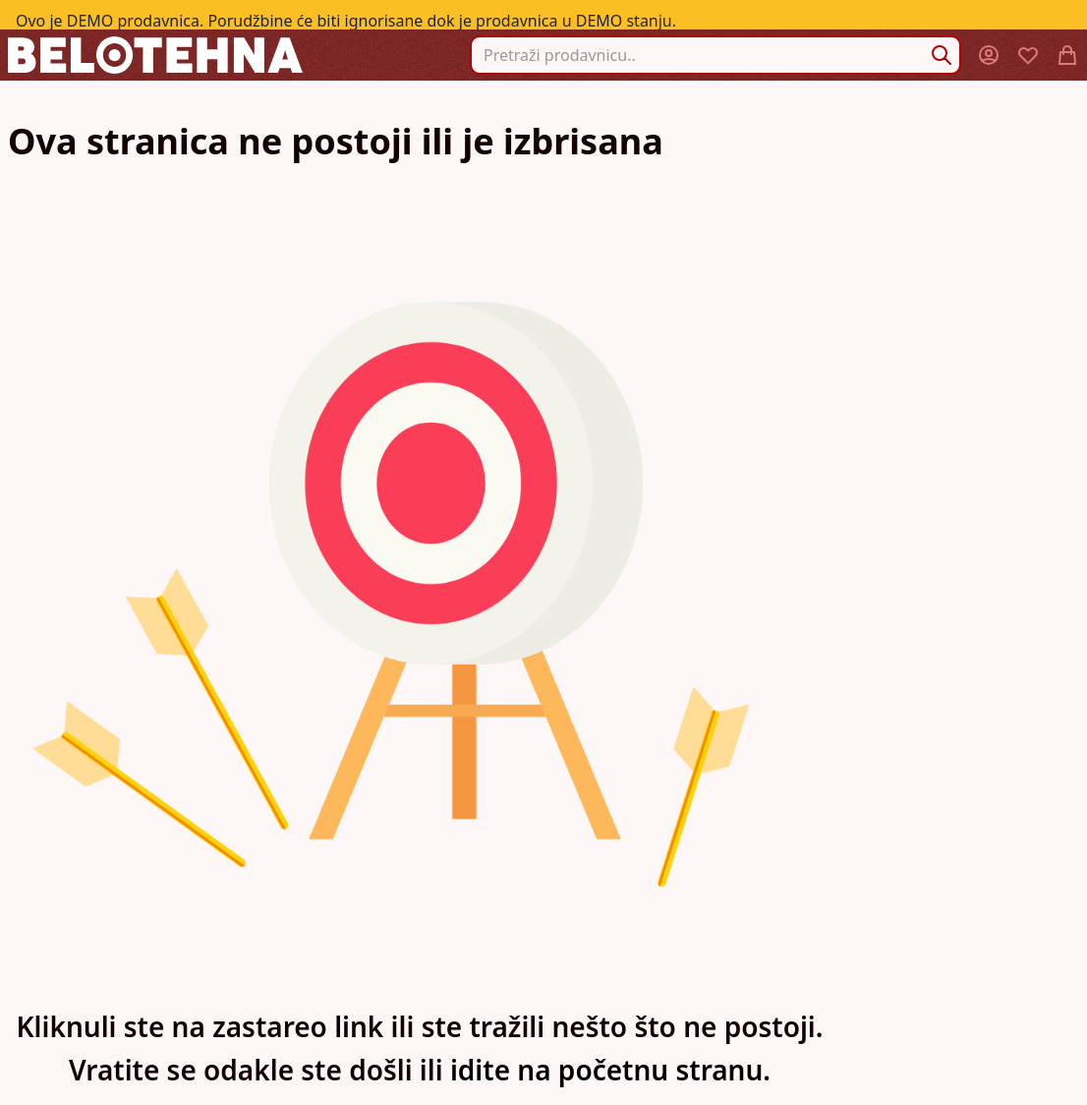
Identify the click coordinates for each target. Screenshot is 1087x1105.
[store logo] (155, 54)
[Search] (941, 55)
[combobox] (715, 55)
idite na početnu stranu (606, 1069)
